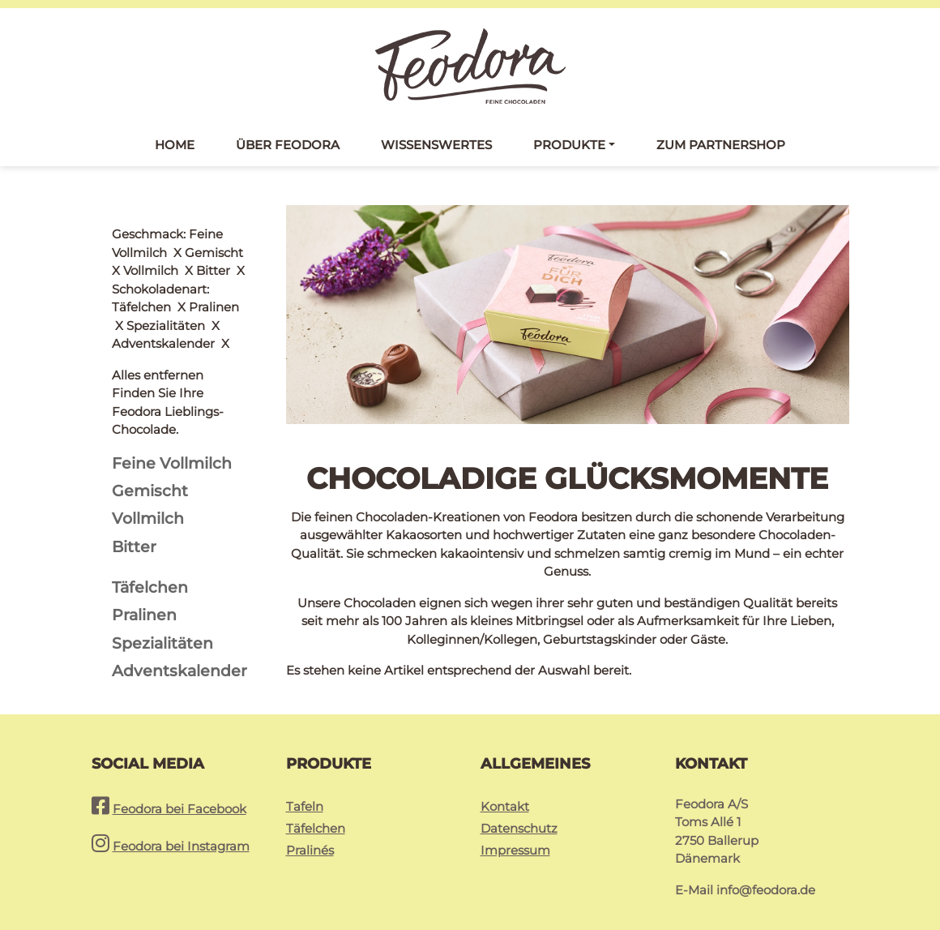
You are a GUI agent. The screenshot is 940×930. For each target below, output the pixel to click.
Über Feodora (288, 144)
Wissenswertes (436, 144)
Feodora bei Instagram (181, 825)
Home (174, 144)
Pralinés (310, 829)
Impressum (515, 829)
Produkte (569, 144)
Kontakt (505, 785)
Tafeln (304, 785)
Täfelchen (315, 807)
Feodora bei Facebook (179, 787)
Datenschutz (519, 807)
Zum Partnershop (720, 144)
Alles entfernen (157, 234)
